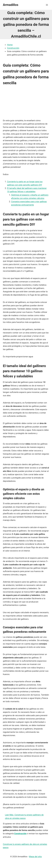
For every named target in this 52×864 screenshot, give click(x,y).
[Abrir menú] (47, 5)
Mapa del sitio (35, 856)
